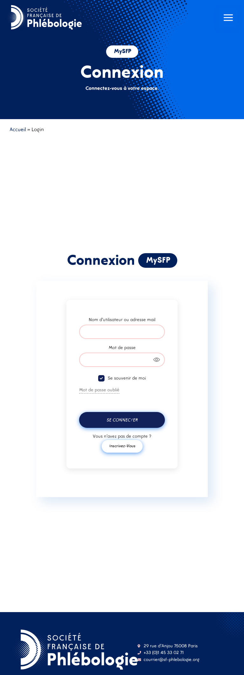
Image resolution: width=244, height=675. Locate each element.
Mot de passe (122, 347)
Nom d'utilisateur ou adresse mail (122, 319)
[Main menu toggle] (228, 18)
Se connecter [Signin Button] (122, 420)
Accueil (18, 129)
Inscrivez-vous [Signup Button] (122, 446)
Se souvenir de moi (127, 378)
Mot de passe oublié (99, 390)
